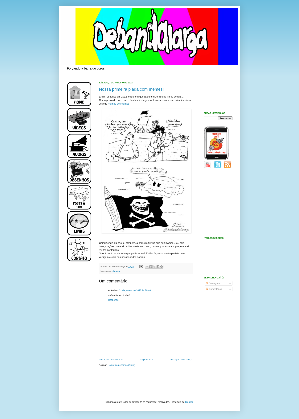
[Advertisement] (78, 325)
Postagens (213, 283)
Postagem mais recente (111, 359)
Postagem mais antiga (181, 359)
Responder (113, 300)
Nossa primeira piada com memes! (131, 89)
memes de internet (118, 103)
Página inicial (146, 359)
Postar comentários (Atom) (121, 365)
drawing (116, 271)
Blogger (189, 402)
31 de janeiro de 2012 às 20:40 (135, 290)
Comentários (214, 289)
